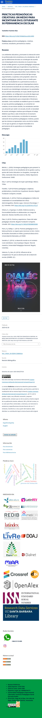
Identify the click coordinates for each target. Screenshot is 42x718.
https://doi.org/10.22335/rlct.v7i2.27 (26, 205)
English (5, 426)
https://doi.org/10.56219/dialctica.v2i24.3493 (19, 36)
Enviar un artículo (10, 435)
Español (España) (8, 423)
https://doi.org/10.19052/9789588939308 (24, 224)
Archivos (10, 6)
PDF (6, 318)
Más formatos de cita (9, 344)
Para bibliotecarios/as (9, 452)
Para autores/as (7, 449)
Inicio (3, 6)
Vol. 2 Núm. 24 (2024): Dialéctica (24, 6)
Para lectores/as (8, 446)
